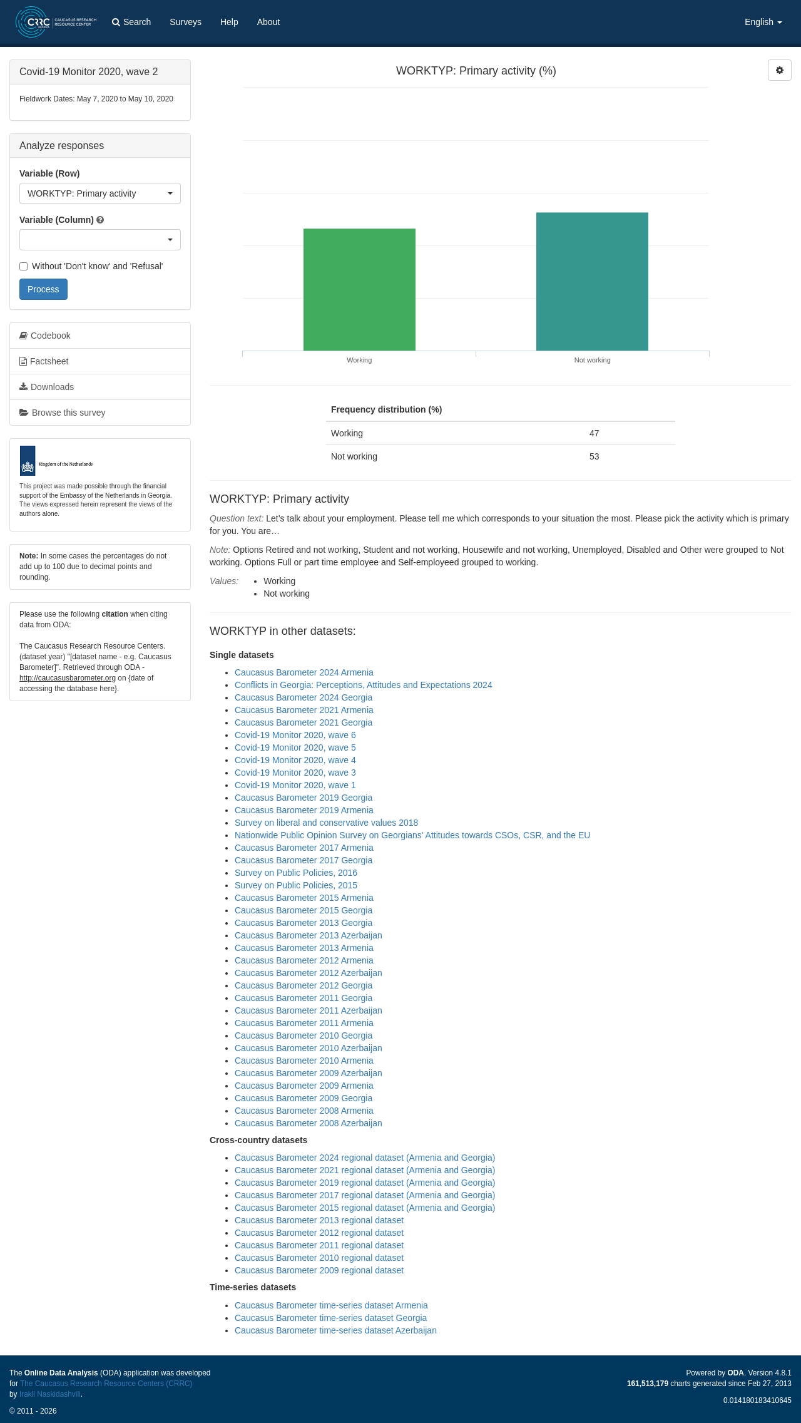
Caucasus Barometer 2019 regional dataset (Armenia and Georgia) (365, 1183)
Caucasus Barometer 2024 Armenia (304, 672)
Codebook (45, 336)
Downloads (46, 387)
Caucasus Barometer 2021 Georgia (303, 722)
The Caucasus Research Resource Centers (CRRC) (106, 1383)
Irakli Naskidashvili (50, 1394)
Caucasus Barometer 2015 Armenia (304, 898)
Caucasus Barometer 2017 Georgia (303, 860)
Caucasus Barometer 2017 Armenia (304, 848)
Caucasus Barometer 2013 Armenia (304, 948)
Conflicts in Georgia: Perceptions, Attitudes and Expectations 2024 (363, 685)
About (268, 22)
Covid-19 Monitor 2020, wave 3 (295, 773)
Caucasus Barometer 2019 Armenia (304, 810)
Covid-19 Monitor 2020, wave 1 (295, 785)
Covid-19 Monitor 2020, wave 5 (295, 747)
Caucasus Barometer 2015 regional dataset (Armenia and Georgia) (365, 1208)
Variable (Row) (49, 173)
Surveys (186, 22)
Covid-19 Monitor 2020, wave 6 (295, 735)
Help (229, 22)
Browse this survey (62, 413)
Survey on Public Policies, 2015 (296, 885)
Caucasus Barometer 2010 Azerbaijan (308, 1048)
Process (43, 289)
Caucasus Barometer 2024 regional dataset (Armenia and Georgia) (365, 1158)
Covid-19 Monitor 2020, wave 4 (295, 760)
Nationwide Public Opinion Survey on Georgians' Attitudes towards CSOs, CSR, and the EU (412, 835)
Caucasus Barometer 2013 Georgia (303, 923)
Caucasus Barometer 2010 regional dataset (319, 1258)
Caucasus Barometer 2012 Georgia (303, 985)
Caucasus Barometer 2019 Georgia (303, 798)
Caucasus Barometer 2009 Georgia (303, 1098)
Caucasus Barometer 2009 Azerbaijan (308, 1073)
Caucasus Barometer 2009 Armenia (304, 1086)
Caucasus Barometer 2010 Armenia (304, 1061)
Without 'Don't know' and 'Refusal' (91, 266)
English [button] (763, 22)
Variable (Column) (56, 220)
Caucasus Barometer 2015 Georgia (303, 910)
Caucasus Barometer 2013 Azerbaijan (308, 935)
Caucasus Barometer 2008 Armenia (304, 1111)
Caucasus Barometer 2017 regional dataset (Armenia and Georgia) (365, 1195)
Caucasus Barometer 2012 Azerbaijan (308, 973)
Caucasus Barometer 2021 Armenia (304, 710)
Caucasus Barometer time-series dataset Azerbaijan (336, 1330)
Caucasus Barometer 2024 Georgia (303, 697)
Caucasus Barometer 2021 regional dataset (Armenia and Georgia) (365, 1170)
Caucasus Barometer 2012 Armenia (304, 960)
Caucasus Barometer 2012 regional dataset (319, 1233)
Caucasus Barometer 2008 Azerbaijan (308, 1123)
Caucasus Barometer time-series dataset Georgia (331, 1318)
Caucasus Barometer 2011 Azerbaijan (308, 1010)
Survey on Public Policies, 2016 (296, 873)
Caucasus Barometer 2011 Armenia (304, 1023)
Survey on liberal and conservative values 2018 (326, 823)
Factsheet (43, 361)
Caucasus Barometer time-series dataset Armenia (331, 1305)
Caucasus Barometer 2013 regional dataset (319, 1220)
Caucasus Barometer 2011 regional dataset (319, 1245)
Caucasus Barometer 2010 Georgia (303, 1035)
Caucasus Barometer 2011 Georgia (303, 998)
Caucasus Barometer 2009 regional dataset (319, 1270)
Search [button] (131, 22)
